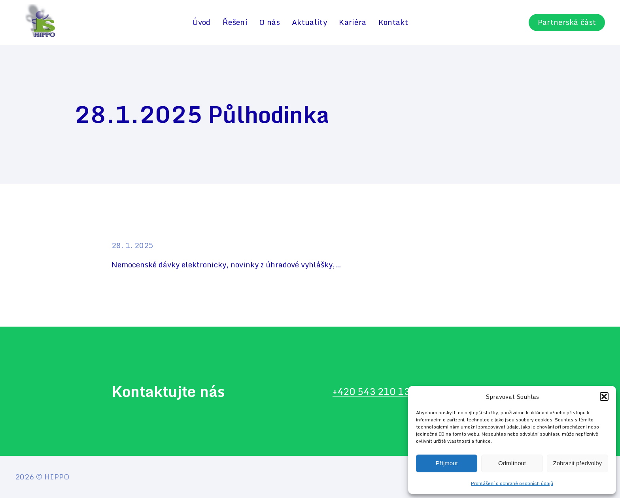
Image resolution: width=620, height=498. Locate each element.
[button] (604, 396)
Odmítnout (512, 463)
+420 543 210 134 (374, 391)
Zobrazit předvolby (577, 463)
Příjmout (447, 463)
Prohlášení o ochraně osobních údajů (512, 483)
